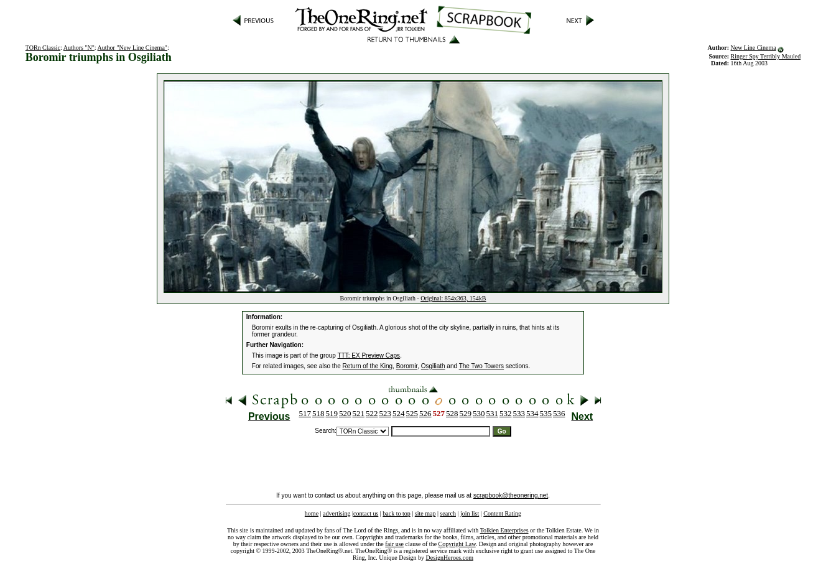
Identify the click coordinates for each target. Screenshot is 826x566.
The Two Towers (481, 366)
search (448, 513)
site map (425, 513)
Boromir (406, 366)
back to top (396, 513)
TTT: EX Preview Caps (369, 355)
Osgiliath (433, 366)
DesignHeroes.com (449, 557)
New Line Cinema (753, 47)
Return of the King (368, 366)
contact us (365, 513)
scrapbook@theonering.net (510, 495)
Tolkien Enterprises (504, 530)
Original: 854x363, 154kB (453, 298)
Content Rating (502, 513)
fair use (394, 543)
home (311, 513)
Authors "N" (79, 47)
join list (469, 513)
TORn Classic (43, 47)
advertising (336, 513)
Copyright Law (457, 543)
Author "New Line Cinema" (132, 47)
